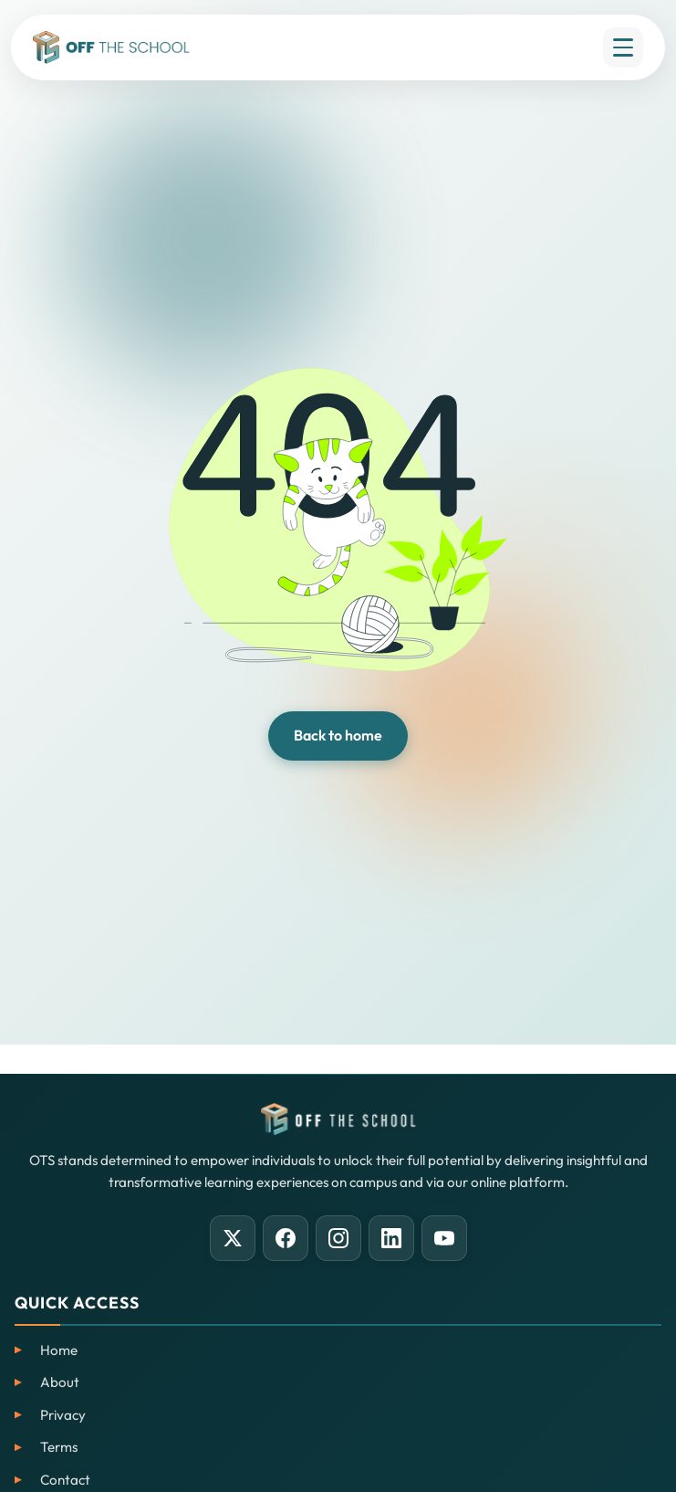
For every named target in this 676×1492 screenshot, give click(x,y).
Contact (65, 1479)
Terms (59, 1446)
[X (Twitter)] (232, 1238)
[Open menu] (623, 47)
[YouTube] (444, 1238)
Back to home (338, 735)
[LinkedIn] (391, 1238)
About (59, 1382)
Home (59, 1350)
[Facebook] (285, 1238)
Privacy (63, 1415)
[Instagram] (338, 1238)
